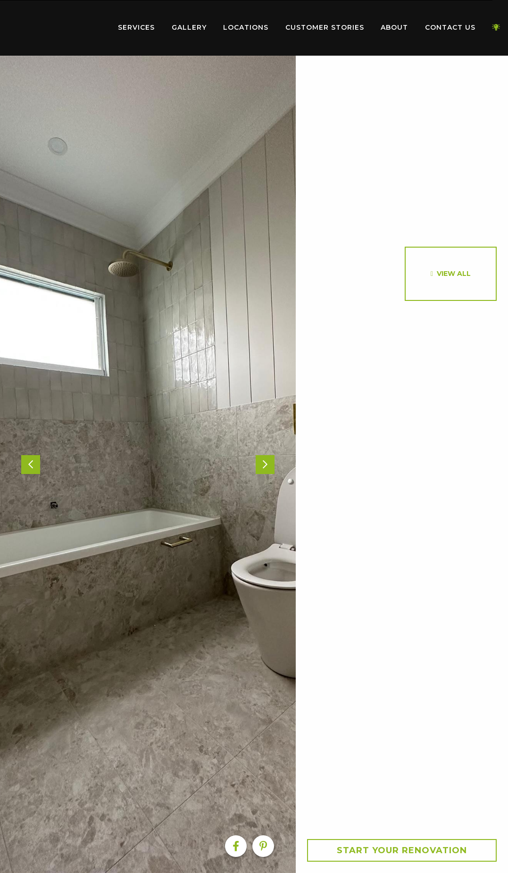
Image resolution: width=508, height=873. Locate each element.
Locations (245, 27)
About (394, 27)
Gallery (189, 27)
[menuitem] (54, 28)
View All (454, 273)
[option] (148, 464)
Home (54, 26)
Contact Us (450, 27)
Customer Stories (324, 27)
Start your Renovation (402, 850)
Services (136, 27)
